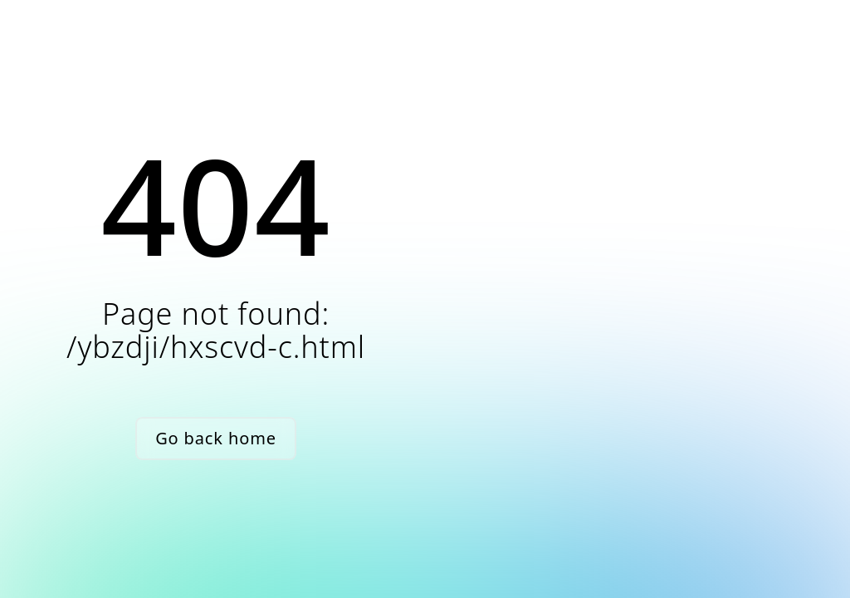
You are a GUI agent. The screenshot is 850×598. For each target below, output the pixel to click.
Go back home (215, 438)
